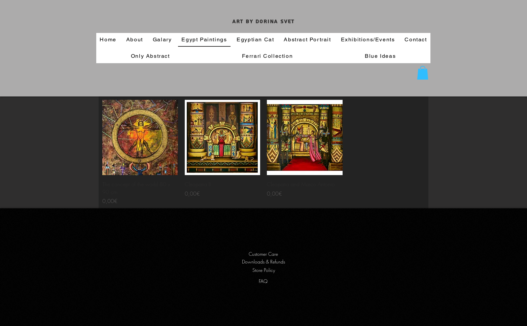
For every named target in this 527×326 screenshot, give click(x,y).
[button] (422, 73)
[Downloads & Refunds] (263, 261)
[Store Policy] (263, 270)
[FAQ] (263, 281)
